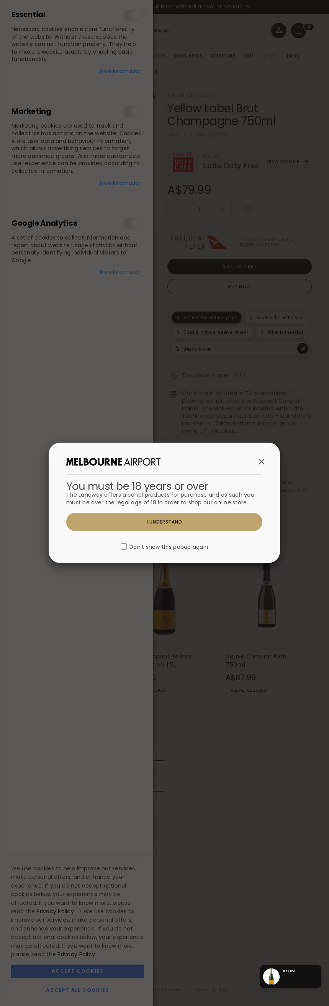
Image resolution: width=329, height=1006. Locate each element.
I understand (164, 522)
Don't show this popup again (168, 547)
